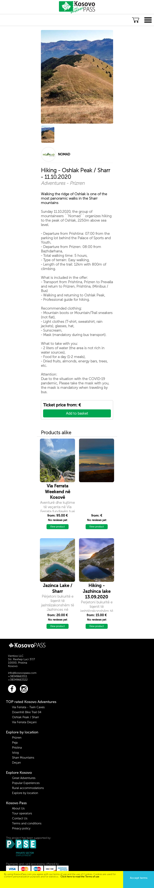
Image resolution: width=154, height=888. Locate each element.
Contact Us (19, 818)
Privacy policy (21, 828)
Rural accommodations (28, 788)
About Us (18, 808)
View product (57, 526)
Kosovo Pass (16, 803)
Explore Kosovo (19, 772)
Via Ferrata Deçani (24, 722)
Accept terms (138, 878)
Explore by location (22, 732)
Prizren (16, 737)
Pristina (17, 747)
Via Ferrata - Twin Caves (28, 707)
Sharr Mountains (23, 757)
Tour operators (22, 813)
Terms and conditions (27, 823)
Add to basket (77, 413)
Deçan (16, 762)
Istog (15, 752)
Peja (15, 742)
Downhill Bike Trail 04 (26, 712)
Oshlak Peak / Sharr (25, 717)
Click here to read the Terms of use (80, 876)
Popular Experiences (26, 783)
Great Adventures (23, 778)
